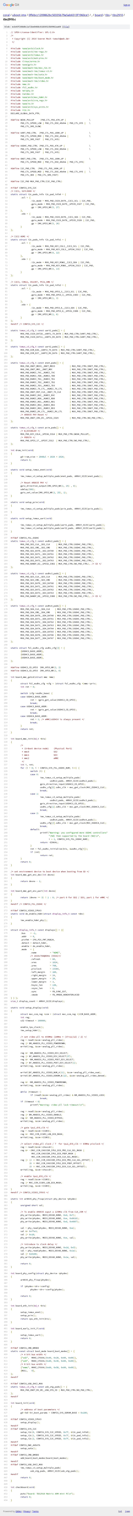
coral (6, 15)
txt (120, 1511)
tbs (107, 15)
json (127, 1511)
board (99, 15)
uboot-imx (19, 15)
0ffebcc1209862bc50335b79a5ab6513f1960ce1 (59, 15)
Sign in (127, 4)
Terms (35, 1511)
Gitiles (18, 1511)
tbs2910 (117, 15)
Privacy (26, 1511)
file (65, 26)
